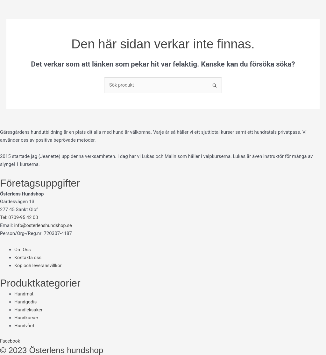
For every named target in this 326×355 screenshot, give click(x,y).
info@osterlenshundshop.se (44, 225)
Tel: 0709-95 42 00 (19, 218)
